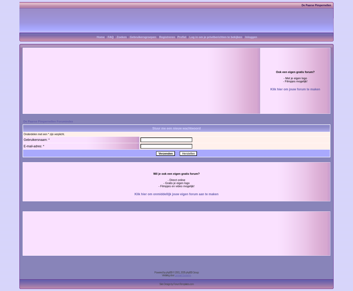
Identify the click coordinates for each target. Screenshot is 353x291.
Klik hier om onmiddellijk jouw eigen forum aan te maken (176, 194)
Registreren (167, 37)
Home (101, 37)
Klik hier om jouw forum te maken (295, 89)
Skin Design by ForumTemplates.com (176, 284)
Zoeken (122, 37)
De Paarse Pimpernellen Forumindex (48, 121)
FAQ (111, 37)
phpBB (169, 272)
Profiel (181, 37)
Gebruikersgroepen (143, 37)
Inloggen (251, 37)
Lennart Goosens (183, 275)
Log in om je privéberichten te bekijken (215, 37)
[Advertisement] (109, 70)
